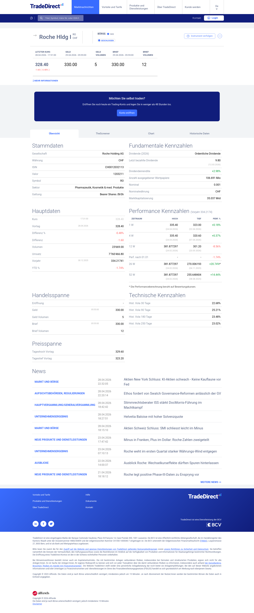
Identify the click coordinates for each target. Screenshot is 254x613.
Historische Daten (199, 133)
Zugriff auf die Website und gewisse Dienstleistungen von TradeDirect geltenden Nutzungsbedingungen (110, 549)
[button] (217, 10)
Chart (151, 133)
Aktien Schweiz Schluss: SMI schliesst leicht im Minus (163, 428)
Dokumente (91, 501)
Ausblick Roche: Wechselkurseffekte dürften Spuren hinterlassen (171, 463)
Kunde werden (193, 7)
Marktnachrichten (84, 7)
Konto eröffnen (127, 113)
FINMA (204, 541)
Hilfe (88, 495)
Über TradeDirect (166, 7)
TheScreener (103, 133)
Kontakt (197, 18)
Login (212, 17)
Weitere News (211, 482)
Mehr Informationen (45, 80)
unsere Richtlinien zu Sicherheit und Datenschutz (186, 549)
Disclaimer (37, 604)
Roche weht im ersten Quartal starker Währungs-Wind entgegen (170, 451)
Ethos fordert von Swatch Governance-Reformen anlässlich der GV (172, 393)
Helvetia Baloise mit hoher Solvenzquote (153, 417)
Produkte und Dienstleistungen (138, 7)
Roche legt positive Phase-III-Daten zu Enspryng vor (161, 475)
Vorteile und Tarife (112, 7)
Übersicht (54, 133)
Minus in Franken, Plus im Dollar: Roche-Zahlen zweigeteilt (166, 440)
